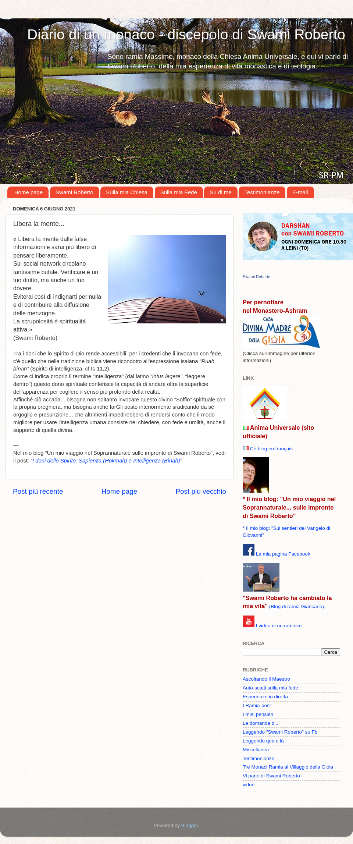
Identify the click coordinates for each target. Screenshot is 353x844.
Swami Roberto (74, 192)
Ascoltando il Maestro (266, 679)
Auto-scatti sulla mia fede (270, 688)
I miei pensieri (258, 714)
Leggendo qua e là (263, 741)
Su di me (220, 192)
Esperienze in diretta (265, 696)
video (248, 784)
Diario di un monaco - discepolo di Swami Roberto (186, 34)
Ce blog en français (271, 448)
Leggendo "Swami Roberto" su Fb (280, 732)
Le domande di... (261, 723)
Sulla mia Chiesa (126, 192)
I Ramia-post (257, 705)
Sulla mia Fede (178, 192)
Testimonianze (261, 192)
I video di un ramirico (279, 625)
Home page (28, 192)
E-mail (300, 192)
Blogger (189, 825)
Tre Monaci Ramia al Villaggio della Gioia (288, 767)
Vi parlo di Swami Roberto (271, 776)
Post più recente (38, 491)
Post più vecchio (200, 491)
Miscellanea (256, 749)
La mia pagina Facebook (283, 554)
